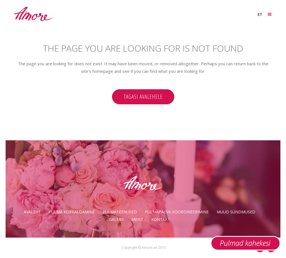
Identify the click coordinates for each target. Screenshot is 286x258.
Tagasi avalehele (143, 96)
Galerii (116, 219)
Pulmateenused (120, 211)
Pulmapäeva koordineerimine (177, 211)
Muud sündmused (236, 211)
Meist (137, 219)
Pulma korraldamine (72, 211)
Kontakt (160, 219)
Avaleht (32, 211)
